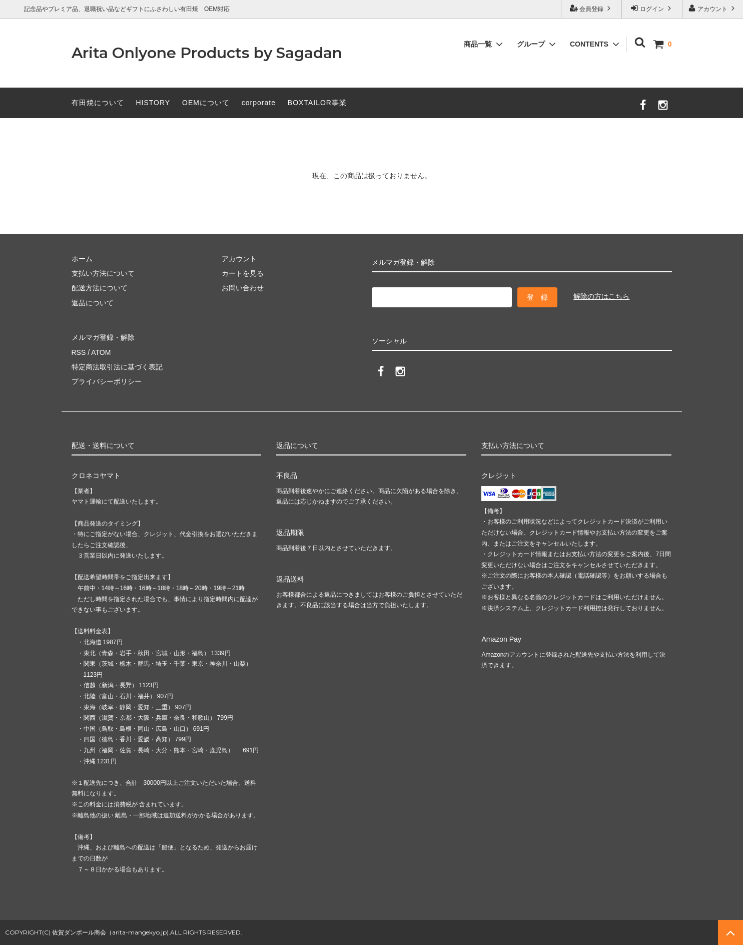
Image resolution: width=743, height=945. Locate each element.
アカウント (712, 8)
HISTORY (153, 103)
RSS (79, 352)
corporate (259, 103)
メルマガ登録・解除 (103, 337)
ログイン (652, 8)
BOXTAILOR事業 (317, 103)
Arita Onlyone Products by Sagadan (207, 53)
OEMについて (206, 103)
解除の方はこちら (601, 296)
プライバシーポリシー (107, 381)
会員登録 (591, 8)
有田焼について (98, 103)
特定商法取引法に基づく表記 (117, 367)
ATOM (101, 352)
